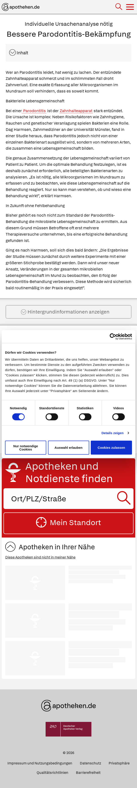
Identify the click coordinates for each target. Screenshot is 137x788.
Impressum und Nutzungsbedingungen (39, 763)
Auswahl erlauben (68, 447)
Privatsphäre (119, 763)
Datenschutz (90, 763)
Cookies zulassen (111, 447)
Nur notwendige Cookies (25, 447)
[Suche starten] (125, 498)
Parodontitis (34, 110)
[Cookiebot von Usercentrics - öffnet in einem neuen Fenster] (113, 336)
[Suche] (119, 7)
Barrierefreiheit (88, 772)
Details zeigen (112, 433)
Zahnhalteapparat (76, 110)
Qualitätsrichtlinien (52, 772)
